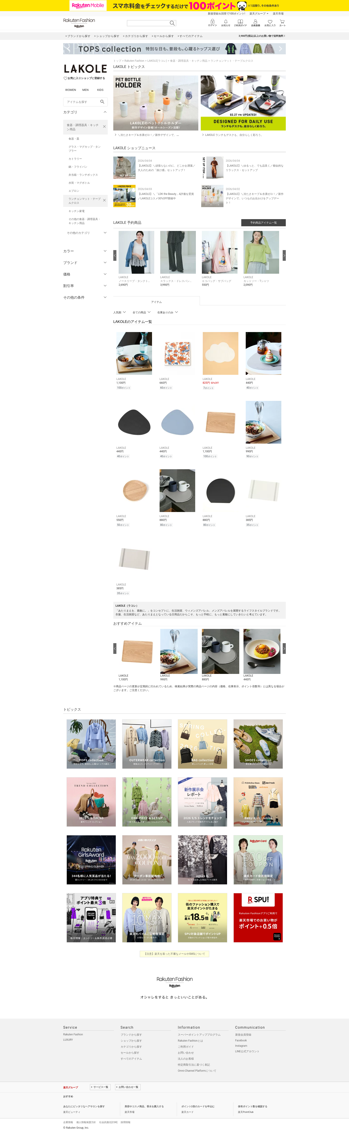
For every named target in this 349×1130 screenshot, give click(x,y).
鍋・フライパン (78, 166)
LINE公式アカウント (247, 1048)
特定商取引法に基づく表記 (194, 1062)
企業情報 (68, 1119)
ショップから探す (131, 1038)
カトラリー (75, 158)
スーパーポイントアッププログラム (199, 1032)
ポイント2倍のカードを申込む (198, 1103)
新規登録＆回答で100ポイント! (226, 13)
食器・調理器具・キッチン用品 (83, 127)
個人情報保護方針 (86, 1119)
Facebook (241, 1037)
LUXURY (68, 1037)
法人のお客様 (186, 1056)
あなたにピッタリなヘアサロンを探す (84, 1103)
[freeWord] (85, 102)
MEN (85, 90)
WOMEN (70, 90)
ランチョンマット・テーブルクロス (85, 200)
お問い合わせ (186, 1050)
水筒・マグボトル (79, 182)
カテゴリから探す (131, 1044)
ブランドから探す (131, 1032)
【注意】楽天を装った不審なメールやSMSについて (174, 951)
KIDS (100, 90)
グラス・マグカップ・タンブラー (85, 148)
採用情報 (125, 1119)
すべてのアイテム (131, 1056)
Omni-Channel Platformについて (197, 1068)
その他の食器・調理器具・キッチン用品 (85, 221)
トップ (117, 60)
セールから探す (130, 1050)
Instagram (241, 1043)
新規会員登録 (243, 1032)
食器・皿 (74, 138)
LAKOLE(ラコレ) (157, 60)
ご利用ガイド (186, 1044)
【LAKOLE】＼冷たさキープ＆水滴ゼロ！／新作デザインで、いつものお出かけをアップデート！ (254, 198)
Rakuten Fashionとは (190, 1038)
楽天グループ (258, 13)
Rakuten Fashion (134, 60)
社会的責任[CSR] (108, 1119)
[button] (137, 262)
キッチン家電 (77, 211)
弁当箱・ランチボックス (83, 174)
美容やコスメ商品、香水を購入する (144, 1103)
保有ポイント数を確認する (252, 1103)
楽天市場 (278, 13)
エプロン (74, 190)
